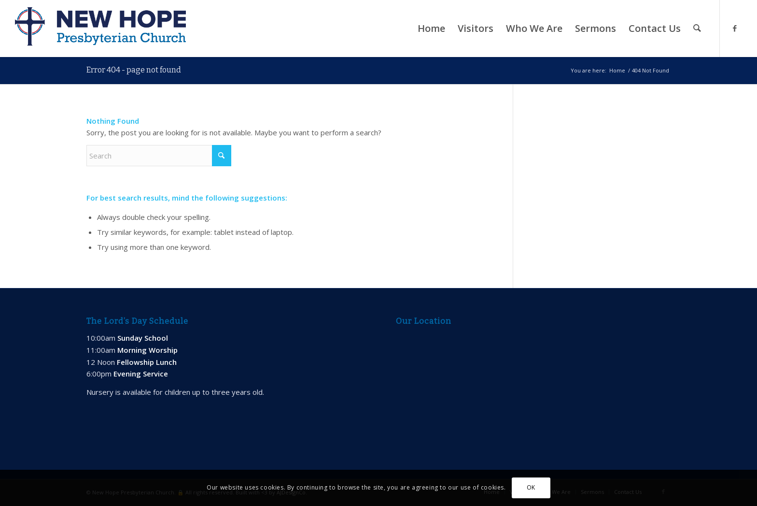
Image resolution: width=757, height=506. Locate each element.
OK (531, 487)
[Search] (697, 28)
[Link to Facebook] (735, 28)
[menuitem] (431, 28)
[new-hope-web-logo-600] (100, 28)
